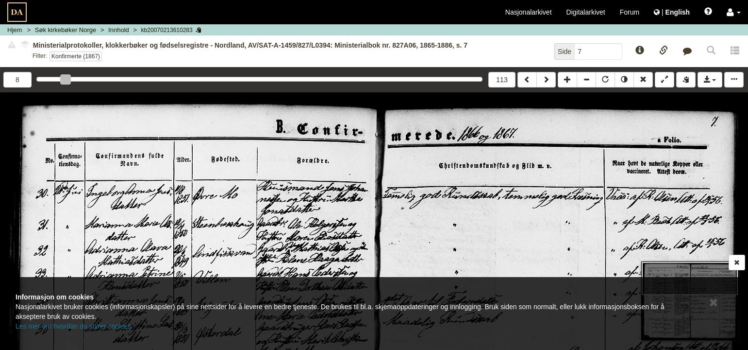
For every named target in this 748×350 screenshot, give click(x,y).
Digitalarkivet (585, 12)
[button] (733, 12)
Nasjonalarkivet (528, 12)
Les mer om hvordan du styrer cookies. (74, 326)
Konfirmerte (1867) (75, 56)
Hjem (14, 30)
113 (501, 80)
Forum (629, 12)
